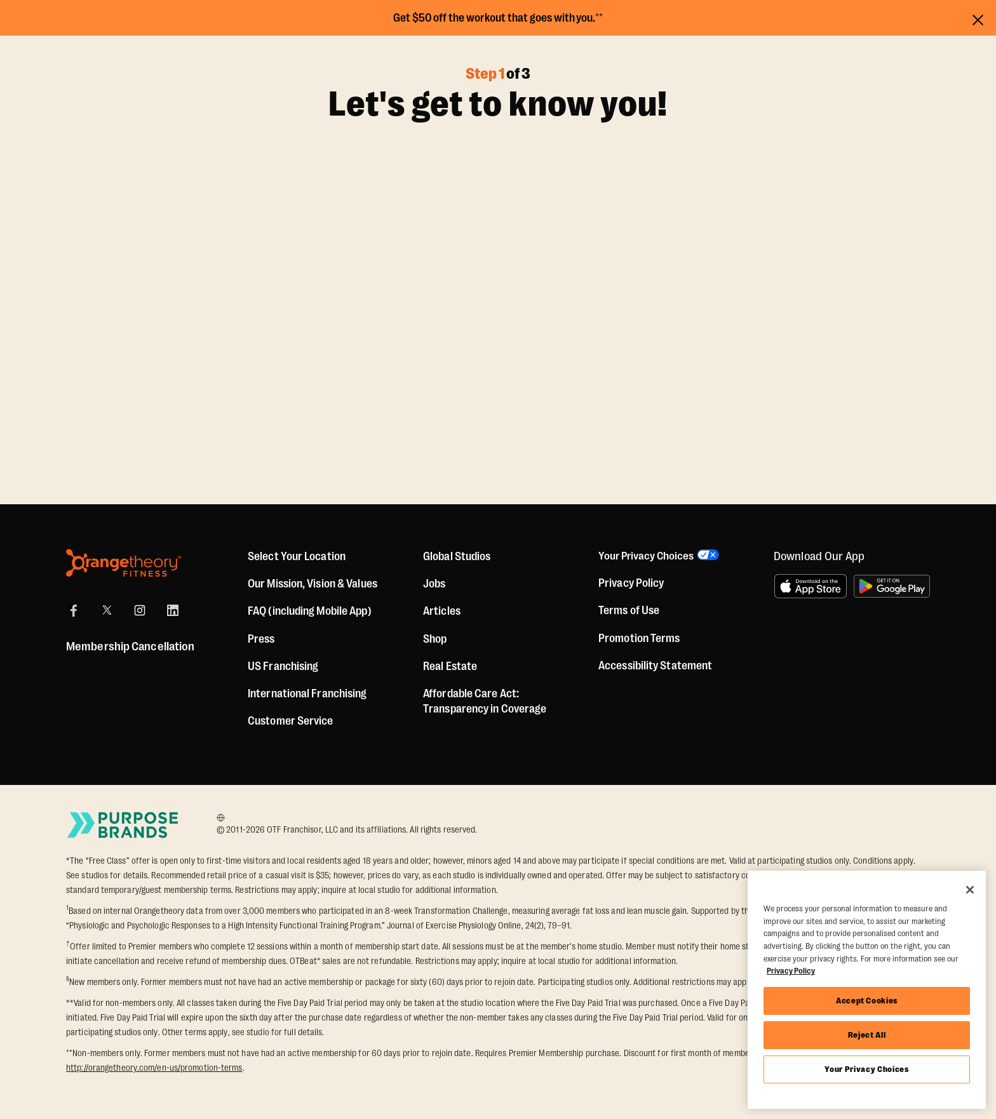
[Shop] (435, 639)
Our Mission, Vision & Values (312, 583)
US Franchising (283, 666)
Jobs (434, 583)
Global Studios (456, 556)
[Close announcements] (977, 18)
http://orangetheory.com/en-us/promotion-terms (154, 1067)
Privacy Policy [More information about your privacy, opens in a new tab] (791, 970)
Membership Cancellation (130, 646)
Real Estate (450, 666)
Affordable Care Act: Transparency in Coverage (484, 701)
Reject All (867, 1035)
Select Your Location (297, 556)
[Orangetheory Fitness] (123, 563)
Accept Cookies (867, 1000)
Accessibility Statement (655, 666)
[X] (106, 610)
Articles (442, 611)
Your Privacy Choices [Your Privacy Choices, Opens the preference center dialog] (866, 1069)
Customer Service (290, 720)
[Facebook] (73, 610)
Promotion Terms (639, 639)
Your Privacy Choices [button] (647, 556)
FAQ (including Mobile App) (310, 611)
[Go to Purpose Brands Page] (123, 824)
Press (261, 639)
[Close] (970, 890)
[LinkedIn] (172, 610)
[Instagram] (139, 610)
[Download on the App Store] (810, 586)
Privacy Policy (631, 583)
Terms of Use (628, 611)
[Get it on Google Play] (892, 586)
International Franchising (307, 693)
